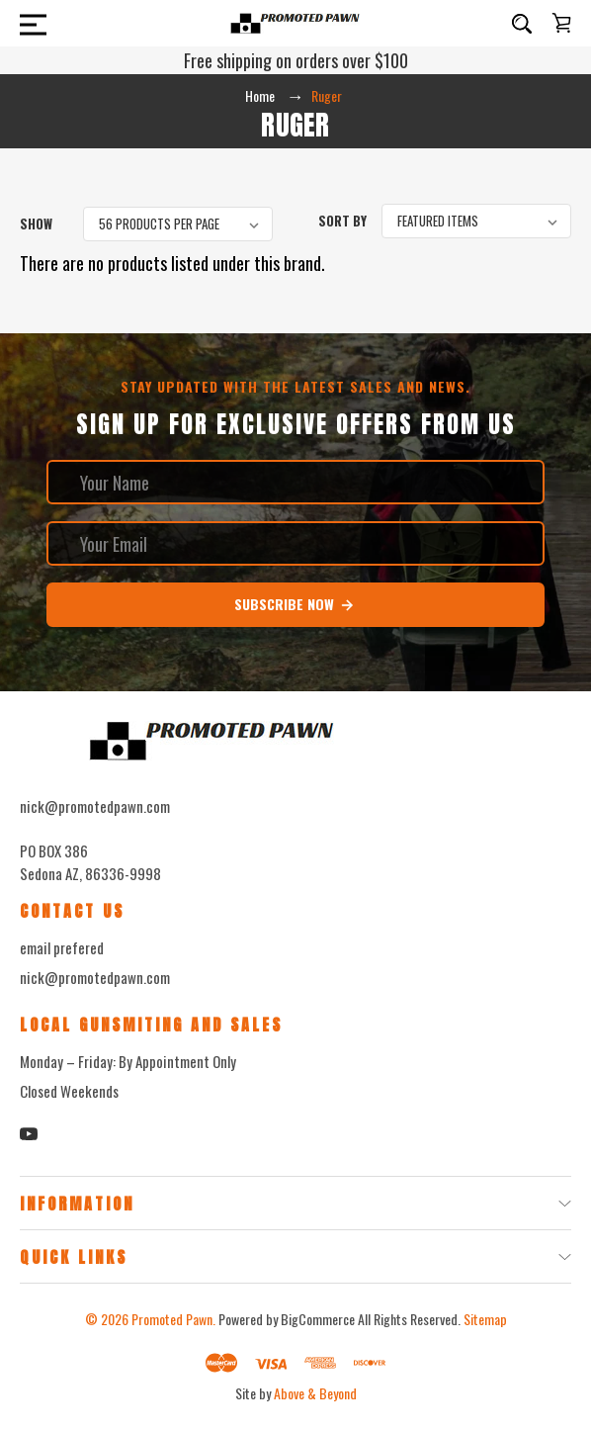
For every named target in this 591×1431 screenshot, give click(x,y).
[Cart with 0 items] (561, 23)
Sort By (342, 220)
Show (36, 223)
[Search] (522, 24)
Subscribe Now (295, 604)
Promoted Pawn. (173, 1318)
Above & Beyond (315, 1393)
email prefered (62, 947)
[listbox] (178, 224)
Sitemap (485, 1318)
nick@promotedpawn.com (95, 977)
